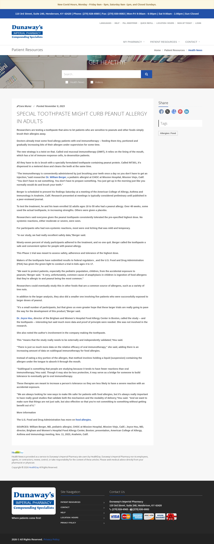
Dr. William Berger (56, 177)
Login (198, 23)
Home (157, 50)
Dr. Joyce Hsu (24, 318)
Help (117, 23)
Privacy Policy (68, 523)
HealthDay (34, 467)
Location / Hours (165, 23)
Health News (75, 82)
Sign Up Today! (184, 23)
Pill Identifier (130, 23)
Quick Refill (146, 23)
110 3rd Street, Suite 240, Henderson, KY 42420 (43, 13)
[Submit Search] (146, 74)
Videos (97, 82)
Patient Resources (163, 41)
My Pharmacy (132, 41)
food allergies (83, 419)
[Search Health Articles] (101, 74)
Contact (191, 41)
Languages (105, 23)
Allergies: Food (168, 133)
